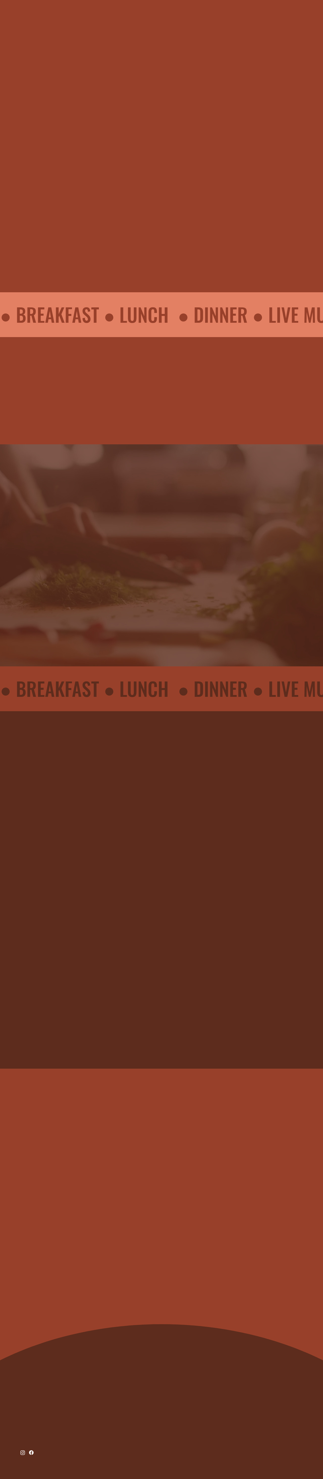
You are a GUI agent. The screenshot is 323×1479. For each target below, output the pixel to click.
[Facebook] (31, 1453)
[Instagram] (23, 1453)
